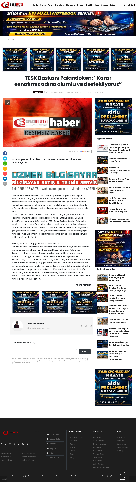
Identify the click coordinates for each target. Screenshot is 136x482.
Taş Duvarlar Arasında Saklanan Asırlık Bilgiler (119, 190)
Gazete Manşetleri (101, 467)
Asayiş (104, 5)
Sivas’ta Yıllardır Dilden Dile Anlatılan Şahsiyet (119, 220)
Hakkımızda (6, 453)
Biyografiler (121, 444)
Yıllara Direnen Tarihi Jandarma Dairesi (118, 321)
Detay (122, 474)
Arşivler (52, 448)
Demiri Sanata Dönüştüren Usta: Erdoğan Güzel (117, 298)
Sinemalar (97, 457)
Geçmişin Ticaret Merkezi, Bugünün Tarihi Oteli (117, 277)
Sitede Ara (121, 437)
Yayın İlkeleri (6, 457)
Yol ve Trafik (98, 441)
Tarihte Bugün (99, 454)
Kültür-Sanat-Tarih (43, 5)
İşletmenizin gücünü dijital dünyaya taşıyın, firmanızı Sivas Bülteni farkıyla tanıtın (119, 149)
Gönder (85, 352)
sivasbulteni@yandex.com (38, 328)
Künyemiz (53, 453)
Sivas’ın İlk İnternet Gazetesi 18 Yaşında (118, 210)
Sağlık (89, 5)
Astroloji (120, 451)
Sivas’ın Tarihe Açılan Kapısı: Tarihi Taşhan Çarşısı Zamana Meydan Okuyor (119, 310)
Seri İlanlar (97, 461)
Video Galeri (54, 439)
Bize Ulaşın (53, 458)
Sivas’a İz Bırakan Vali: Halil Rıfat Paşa (119, 180)
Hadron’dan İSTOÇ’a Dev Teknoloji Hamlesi (119, 343)
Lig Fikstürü (97, 451)
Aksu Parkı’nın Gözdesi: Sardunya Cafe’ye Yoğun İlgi (117, 288)
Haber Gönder (28, 460)
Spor (96, 5)
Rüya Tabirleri (122, 447)
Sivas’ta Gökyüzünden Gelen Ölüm (119, 160)
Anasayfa (6, 40)
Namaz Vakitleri (99, 444)
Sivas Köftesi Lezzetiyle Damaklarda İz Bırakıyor (119, 170)
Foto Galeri (53, 434)
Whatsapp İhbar (28, 457)
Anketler (120, 441)
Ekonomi (70, 5)
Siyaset (80, 5)
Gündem (59, 5)
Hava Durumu (99, 437)
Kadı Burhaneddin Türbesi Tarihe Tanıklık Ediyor (117, 200)
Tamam (122, 478)
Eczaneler (97, 447)
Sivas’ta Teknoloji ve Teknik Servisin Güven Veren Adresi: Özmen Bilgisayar (119, 332)
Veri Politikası (6, 460)
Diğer (112, 5)
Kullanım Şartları (28, 453)
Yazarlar (52, 443)
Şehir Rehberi (98, 464)
